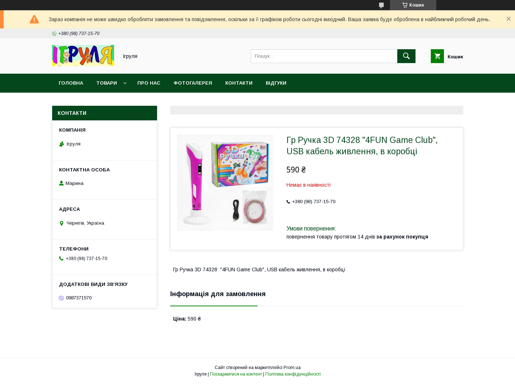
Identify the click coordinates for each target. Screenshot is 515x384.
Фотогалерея (192, 83)
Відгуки (276, 83)
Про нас (148, 83)
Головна (71, 83)
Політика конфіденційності (293, 374)
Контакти (239, 83)
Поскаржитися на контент (236, 374)
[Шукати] (406, 56)
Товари (106, 83)
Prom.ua (292, 367)
